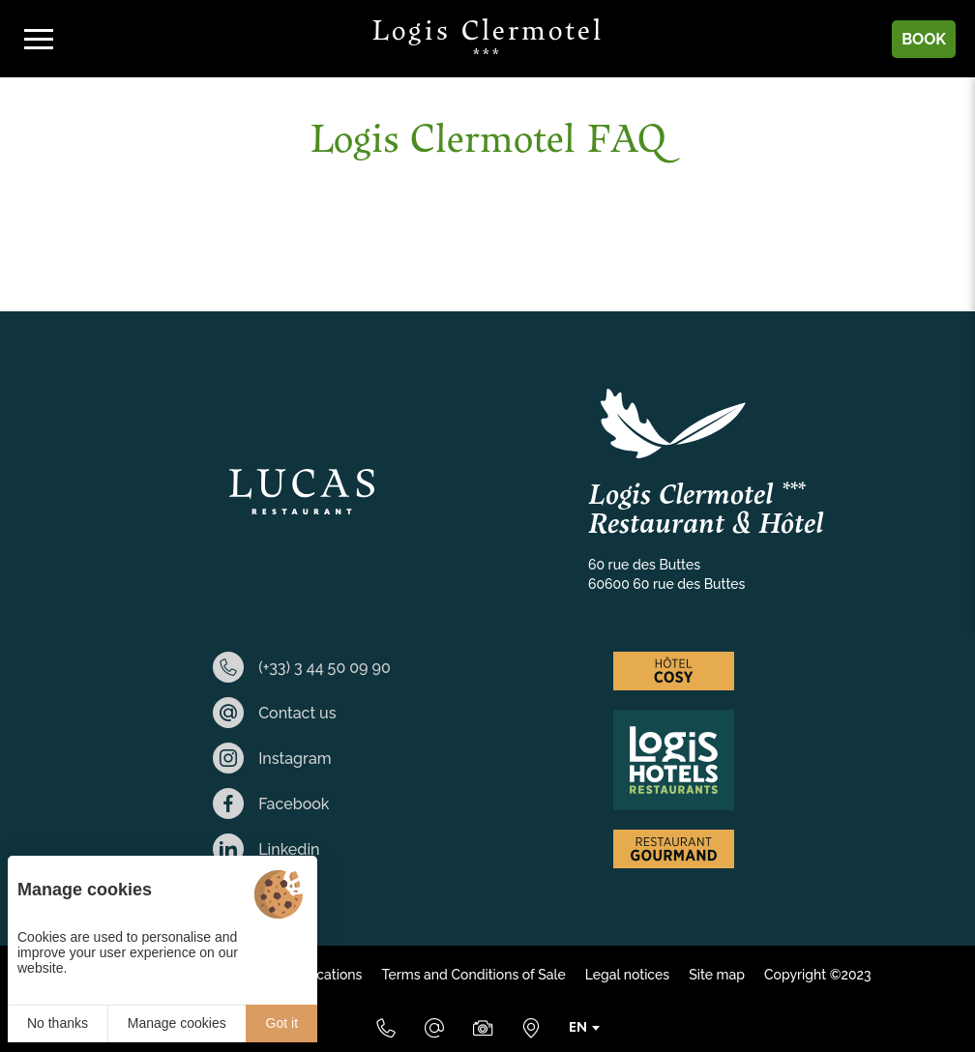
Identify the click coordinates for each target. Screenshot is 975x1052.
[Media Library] (482, 1028)
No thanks (57, 1023)
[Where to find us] (531, 1028)
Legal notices (627, 974)
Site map (717, 974)
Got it (282, 1023)
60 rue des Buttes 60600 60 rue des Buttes (666, 574)
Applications (322, 974)
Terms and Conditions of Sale (473, 974)
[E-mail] (434, 1028)
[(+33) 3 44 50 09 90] (386, 1028)
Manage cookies (177, 1023)
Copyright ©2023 (818, 974)
